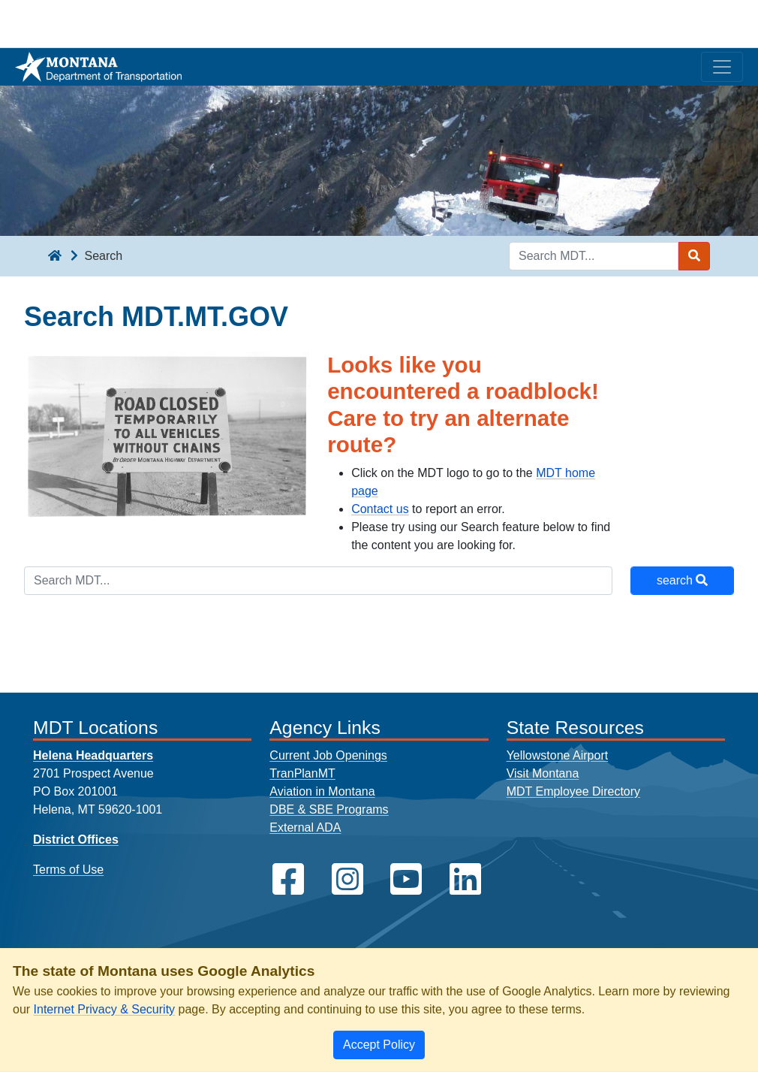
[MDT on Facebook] (288, 879)
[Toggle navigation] (722, 67)
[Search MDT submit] (694, 256)
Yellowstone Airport (558, 755)
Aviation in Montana (321, 791)
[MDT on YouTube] (406, 879)
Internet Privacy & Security (105, 1009)
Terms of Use (68, 869)
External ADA (305, 827)
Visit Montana (543, 773)
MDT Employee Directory (573, 791)
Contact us (379, 509)
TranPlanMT (302, 773)
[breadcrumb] (55, 256)
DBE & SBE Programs (328, 809)
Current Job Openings (328, 755)
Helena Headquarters (93, 755)
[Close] (379, 1045)
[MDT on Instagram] (347, 879)
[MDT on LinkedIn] (465, 879)
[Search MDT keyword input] (593, 256)
